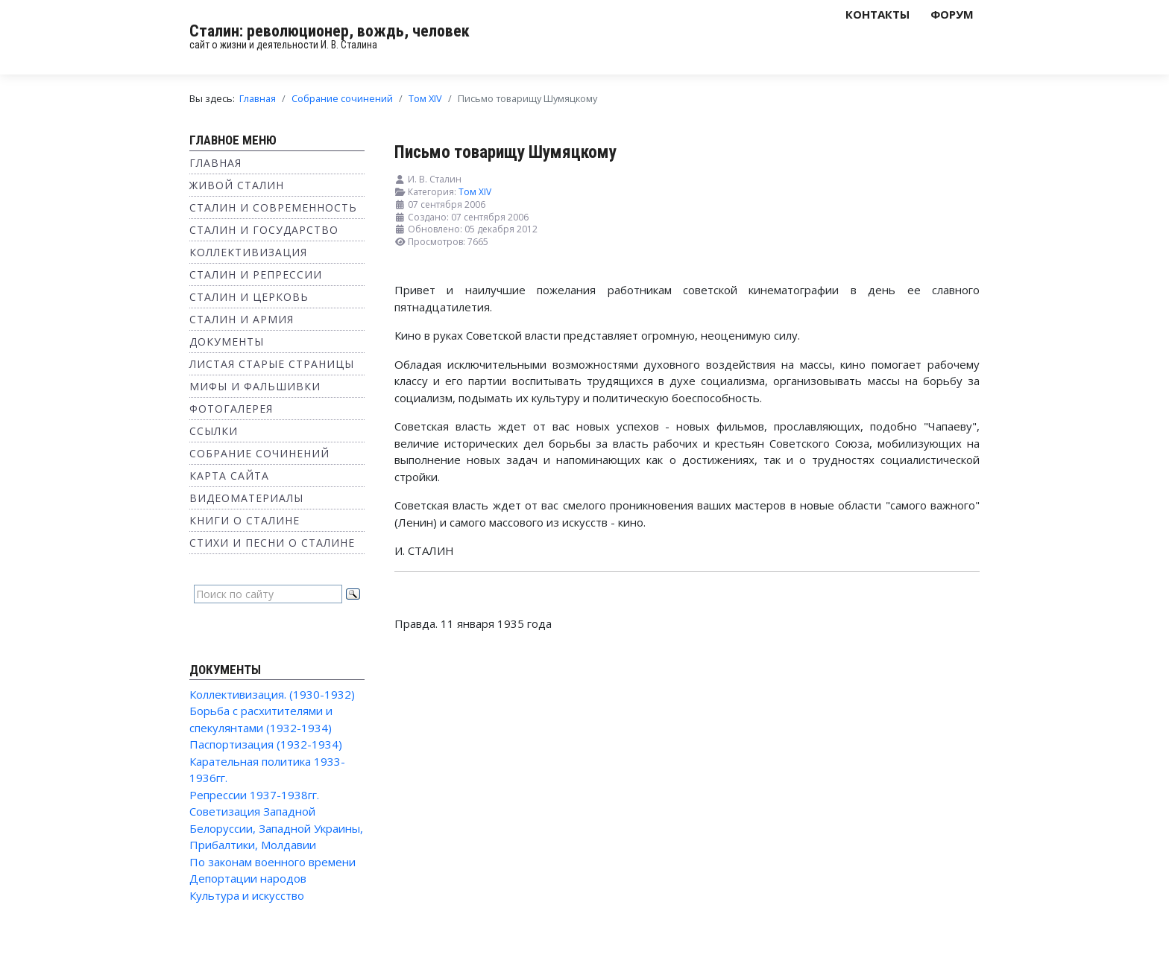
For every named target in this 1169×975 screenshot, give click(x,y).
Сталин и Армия (241, 319)
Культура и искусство (246, 895)
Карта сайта (229, 476)
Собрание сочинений (259, 453)
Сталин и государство (263, 230)
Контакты (877, 14)
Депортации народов (247, 878)
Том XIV (475, 191)
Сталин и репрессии (255, 274)
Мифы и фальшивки (255, 386)
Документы (226, 341)
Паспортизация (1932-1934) (265, 744)
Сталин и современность (273, 207)
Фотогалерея (231, 408)
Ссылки (213, 431)
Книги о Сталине (244, 520)
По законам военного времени (272, 861)
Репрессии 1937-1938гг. (254, 794)
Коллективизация (248, 252)
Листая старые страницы (271, 364)
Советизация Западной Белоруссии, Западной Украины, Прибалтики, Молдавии (276, 828)
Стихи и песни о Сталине (272, 543)
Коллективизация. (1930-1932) (272, 694)
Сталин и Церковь (249, 297)
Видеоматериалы (246, 498)
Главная (215, 163)
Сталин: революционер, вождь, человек (329, 31)
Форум (952, 14)
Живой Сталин (236, 185)
